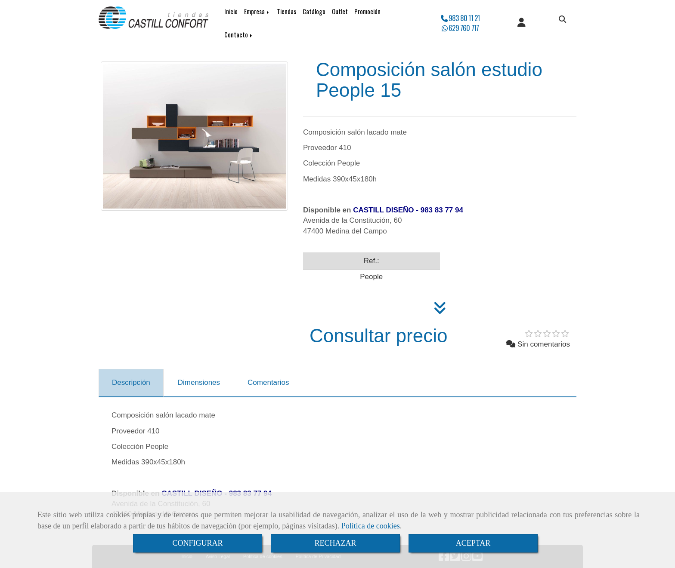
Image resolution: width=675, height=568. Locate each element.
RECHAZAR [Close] (335, 543)
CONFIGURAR (197, 543)
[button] (522, 23)
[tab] (131, 383)
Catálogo (314, 11)
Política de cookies (370, 526)
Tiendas (286, 11)
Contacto (239, 34)
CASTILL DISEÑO (383, 210)
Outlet (340, 11)
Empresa (257, 11)
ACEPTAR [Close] (473, 543)
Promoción (367, 11)
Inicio (231, 11)
